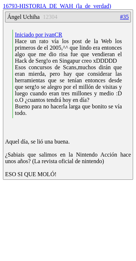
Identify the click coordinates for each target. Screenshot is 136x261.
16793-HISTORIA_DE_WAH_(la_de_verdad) (57, 6)
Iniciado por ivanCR (38, 35)
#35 (124, 17)
